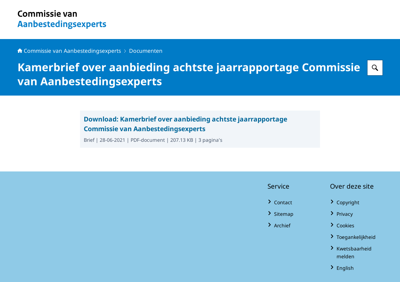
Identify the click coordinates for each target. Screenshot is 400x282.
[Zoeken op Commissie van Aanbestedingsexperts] (375, 67)
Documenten (145, 50)
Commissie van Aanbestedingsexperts (69, 50)
